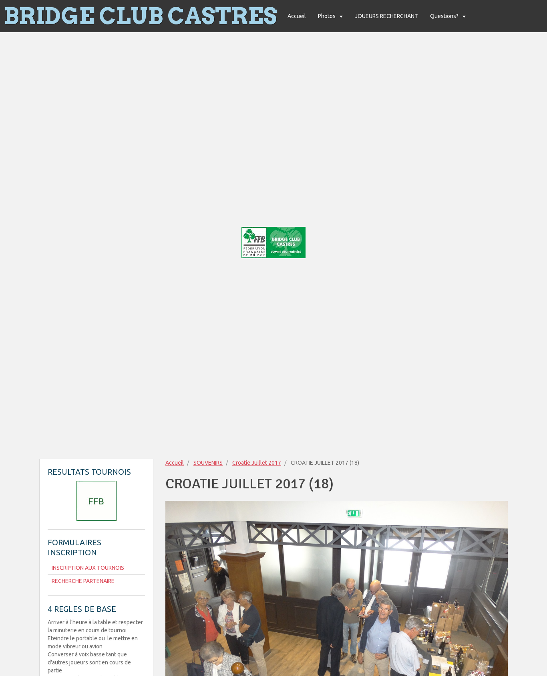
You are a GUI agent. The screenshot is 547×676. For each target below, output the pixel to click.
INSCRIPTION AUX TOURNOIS (88, 568)
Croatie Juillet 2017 (256, 462)
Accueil (297, 16)
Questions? (445, 16)
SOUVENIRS (208, 462)
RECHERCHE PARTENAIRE (83, 581)
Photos (327, 16)
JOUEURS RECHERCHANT (386, 16)
